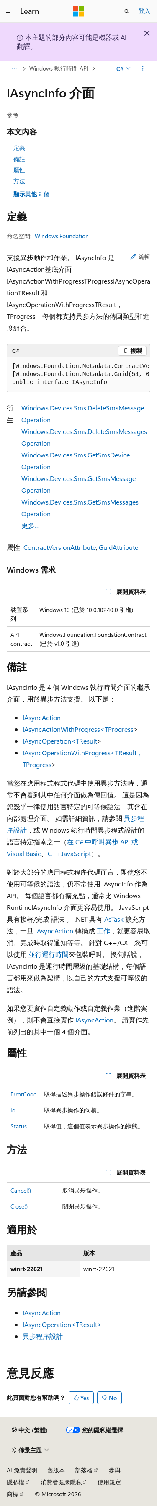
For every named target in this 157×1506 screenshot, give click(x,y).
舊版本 (56, 1470)
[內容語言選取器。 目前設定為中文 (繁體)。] (30, 1430)
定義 (19, 148)
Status (18, 1126)
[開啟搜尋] (126, 11)
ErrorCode (23, 1094)
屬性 (19, 170)
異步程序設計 (43, 1336)
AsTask (114, 919)
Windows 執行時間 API (58, 68)
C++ (54, 853)
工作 (103, 930)
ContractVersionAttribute (59, 547)
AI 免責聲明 (22, 1470)
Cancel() (20, 1190)
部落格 (84, 1470)
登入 (144, 11)
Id (12, 1110)
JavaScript (76, 853)
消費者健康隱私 (61, 1482)
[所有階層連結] (14, 68)
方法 (19, 181)
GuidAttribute (118, 547)
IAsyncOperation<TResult (60, 740)
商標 (12, 1494)
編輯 (140, 256)
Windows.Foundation (62, 236)
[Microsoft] (78, 11)
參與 (115, 1470)
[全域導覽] (8, 11)
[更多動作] (143, 68)
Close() (19, 1206)
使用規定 (109, 1482)
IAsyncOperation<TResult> (62, 1324)
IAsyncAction (42, 717)
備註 (19, 159)
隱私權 (15, 1482)
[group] (78, 374)
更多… (30, 525)
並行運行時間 (48, 954)
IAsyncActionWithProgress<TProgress (78, 729)
